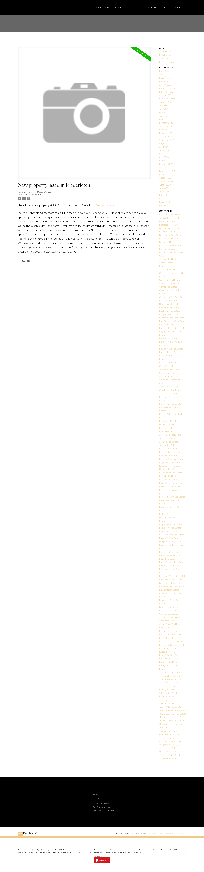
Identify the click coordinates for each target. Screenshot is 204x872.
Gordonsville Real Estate (170, 376)
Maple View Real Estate (170, 527)
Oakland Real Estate (168, 613)
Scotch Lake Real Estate (170, 675)
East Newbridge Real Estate (172, 328)
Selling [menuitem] (137, 7)
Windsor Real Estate (168, 748)
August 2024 (165, 143)
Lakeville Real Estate (168, 476)
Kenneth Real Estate (168, 448)
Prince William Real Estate (171, 641)
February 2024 (166, 164)
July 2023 (163, 188)
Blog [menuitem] (163, 7)
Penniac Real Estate (168, 631)
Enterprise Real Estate (169, 338)
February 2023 (166, 205)
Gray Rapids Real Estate (170, 390)
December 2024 (167, 129)
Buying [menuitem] (149, 7)
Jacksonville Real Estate (170, 434)
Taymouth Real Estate (169, 703)
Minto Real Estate (167, 558)
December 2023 (167, 171)
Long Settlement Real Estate (172, 483)
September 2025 (167, 98)
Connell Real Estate (168, 286)
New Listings (165, 55)
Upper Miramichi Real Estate (172, 724)
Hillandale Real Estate (169, 424)
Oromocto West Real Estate (172, 620)
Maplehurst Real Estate (170, 531)
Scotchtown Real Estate (170, 679)
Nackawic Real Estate (169, 565)
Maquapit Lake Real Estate (171, 534)
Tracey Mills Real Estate (170, 706)
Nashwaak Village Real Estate (172, 576)
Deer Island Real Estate (170, 304)
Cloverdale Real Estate (169, 280)
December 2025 (167, 88)
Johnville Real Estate (168, 441)
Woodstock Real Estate (170, 755)
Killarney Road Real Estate (171, 459)
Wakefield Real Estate (169, 734)
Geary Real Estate (167, 366)
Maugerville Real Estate (170, 541)
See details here (105, 205)
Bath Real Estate (167, 221)
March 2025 (165, 119)
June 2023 (164, 191)
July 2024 (163, 146)
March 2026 (165, 78)
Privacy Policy (153, 833)
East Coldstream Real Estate (172, 321)
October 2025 (166, 95)
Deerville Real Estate (169, 307)
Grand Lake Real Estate (170, 386)
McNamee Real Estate (169, 555)
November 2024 (167, 133)
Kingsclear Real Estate (169, 462)
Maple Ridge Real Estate (170, 524)
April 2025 (164, 115)
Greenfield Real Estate (169, 393)
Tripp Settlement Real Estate (172, 710)
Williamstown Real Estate (170, 744)
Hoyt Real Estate (167, 428)
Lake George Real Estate (170, 472)
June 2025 (164, 109)
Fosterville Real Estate (169, 352)
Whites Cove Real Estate (170, 741)
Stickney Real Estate (168, 693)
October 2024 (166, 136)
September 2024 (167, 140)
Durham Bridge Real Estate (171, 317)
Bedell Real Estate (167, 231)
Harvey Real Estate (168, 421)
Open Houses (165, 58)
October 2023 (166, 177)
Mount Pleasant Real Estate (172, 562)
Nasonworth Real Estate (170, 583)
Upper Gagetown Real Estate (172, 713)
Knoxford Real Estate (169, 469)
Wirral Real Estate (167, 751)
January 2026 (165, 84)
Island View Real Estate (170, 431)
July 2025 (163, 105)
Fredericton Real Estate (34, 194)
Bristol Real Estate (167, 242)
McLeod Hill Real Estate (170, 552)
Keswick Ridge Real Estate (171, 452)
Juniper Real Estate (168, 445)
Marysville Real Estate (169, 538)
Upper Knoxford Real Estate (172, 720)
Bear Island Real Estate (170, 224)
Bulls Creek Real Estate (170, 245)
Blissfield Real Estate (168, 238)
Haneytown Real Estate (170, 403)
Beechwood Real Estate (170, 235)
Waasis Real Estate (168, 731)
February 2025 (166, 122)
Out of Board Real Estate (170, 624)
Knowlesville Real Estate (170, 465)
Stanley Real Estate (168, 689)
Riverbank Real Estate (169, 651)
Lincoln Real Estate (168, 479)
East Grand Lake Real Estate (172, 324)
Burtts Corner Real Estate (171, 252)
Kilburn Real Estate (168, 455)
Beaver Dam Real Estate (170, 228)
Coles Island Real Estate (170, 283)
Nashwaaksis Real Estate (170, 579)
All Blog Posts (165, 51)
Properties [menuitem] (119, 7)
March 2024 (165, 160)
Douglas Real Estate (168, 314)
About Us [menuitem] (101, 7)
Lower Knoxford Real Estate (172, 486)
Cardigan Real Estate (168, 259)
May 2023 (164, 195)
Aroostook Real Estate (169, 214)
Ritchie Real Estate (168, 648)
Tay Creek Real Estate (169, 700)
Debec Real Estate (168, 300)
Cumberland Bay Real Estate (172, 297)
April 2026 (164, 74)
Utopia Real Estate (167, 727)
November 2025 (167, 91)
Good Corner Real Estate (170, 372)
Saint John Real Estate (169, 672)
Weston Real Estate (168, 738)
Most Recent (165, 71)
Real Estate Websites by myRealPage (173, 833)
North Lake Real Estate (170, 610)
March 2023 (165, 202)
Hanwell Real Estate (168, 407)
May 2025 (164, 112)
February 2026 (166, 81)
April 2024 (164, 157)
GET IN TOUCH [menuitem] (176, 7)
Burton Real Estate (168, 248)
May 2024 (164, 153)
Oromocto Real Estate (169, 617)
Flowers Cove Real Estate (171, 348)
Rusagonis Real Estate (169, 662)
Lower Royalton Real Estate (172, 496)
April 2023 (164, 198)
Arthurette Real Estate (169, 217)
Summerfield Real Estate (170, 696)
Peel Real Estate (166, 627)
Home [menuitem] (89, 7)
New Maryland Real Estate (171, 586)
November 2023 (167, 174)
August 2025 (165, 102)
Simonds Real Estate (168, 686)
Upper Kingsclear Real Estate (172, 717)
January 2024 (165, 167)
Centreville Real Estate (169, 269)
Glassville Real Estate (169, 369)
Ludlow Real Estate (168, 514)
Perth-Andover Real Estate (171, 634)
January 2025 (165, 126)
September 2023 (167, 181)
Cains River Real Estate (169, 255)
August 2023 (165, 184)
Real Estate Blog (166, 62)
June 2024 (164, 150)
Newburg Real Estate (169, 589)
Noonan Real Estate (168, 607)
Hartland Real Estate (168, 410)
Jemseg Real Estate (168, 438)
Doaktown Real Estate (169, 310)
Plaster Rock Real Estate (170, 638)
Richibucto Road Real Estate (172, 645)
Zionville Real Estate (168, 758)
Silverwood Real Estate (170, 682)
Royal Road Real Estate (170, 655)
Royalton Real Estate (168, 658)
